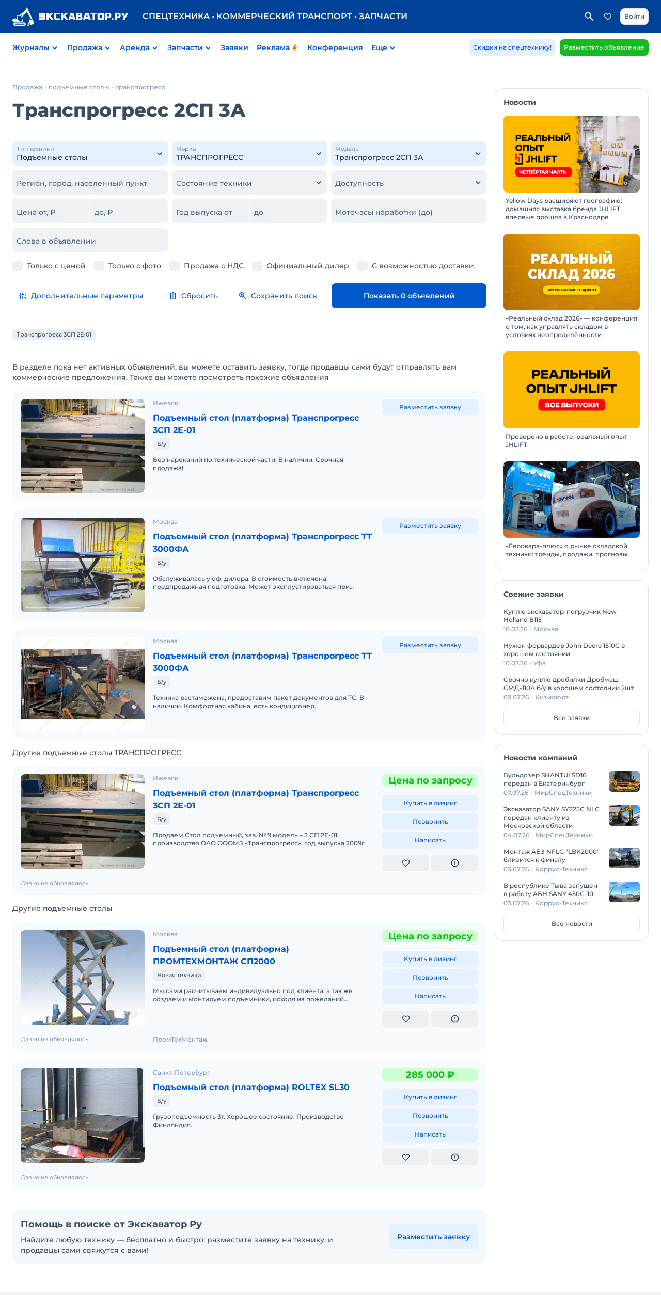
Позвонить (430, 787)
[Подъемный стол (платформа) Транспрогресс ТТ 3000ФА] (83, 547)
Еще (379, 47)
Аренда (135, 47)
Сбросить (240, 295)
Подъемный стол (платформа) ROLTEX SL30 (262, 1052)
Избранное (608, 16)
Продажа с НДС (214, 265)
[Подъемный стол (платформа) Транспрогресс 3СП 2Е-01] (83, 440)
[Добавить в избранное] (405, 828)
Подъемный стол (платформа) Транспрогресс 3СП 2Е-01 (229, 424)
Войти (634, 16)
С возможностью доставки (423, 265)
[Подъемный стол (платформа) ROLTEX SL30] (83, 1075)
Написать (430, 805)
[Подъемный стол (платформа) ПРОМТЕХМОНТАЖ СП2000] (83, 937)
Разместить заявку (430, 407)
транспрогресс (140, 87)
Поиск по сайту (589, 16)
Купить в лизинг (430, 768)
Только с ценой (56, 265)
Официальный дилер (307, 265)
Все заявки (572, 718)
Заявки (234, 47)
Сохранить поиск (325, 295)
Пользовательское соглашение (166, 1270)
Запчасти (185, 47)
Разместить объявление (604, 47)
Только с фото (134, 265)
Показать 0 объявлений (432, 295)
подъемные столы (79, 87)
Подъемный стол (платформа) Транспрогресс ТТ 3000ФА (229, 531)
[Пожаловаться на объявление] (454, 828)
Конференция (335, 47)
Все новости (572, 924)
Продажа (84, 47)
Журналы (31, 47)
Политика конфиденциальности (278, 1270)
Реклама (278, 47)
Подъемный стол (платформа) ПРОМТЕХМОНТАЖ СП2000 (229, 920)
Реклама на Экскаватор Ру (380, 1270)
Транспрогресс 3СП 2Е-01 (54, 334)
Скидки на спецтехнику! (512, 47)
